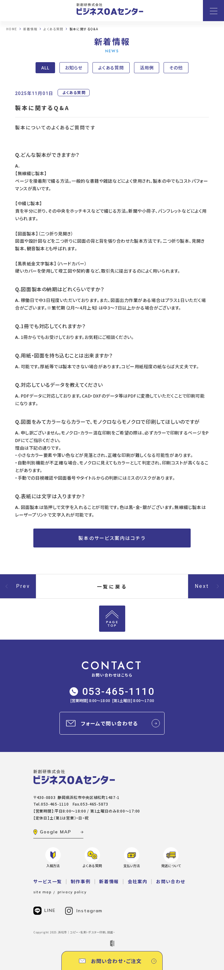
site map (42, 892)
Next (202, 586)
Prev (23, 586)
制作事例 (81, 881)
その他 (176, 67)
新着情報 (109, 881)
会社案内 (138, 881)
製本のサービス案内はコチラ (111, 538)
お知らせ (74, 67)
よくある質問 (111, 67)
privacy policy (72, 892)
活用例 (147, 67)
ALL (45, 67)
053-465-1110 (112, 691)
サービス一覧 (47, 881)
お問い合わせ (170, 881)
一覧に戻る (112, 586)
